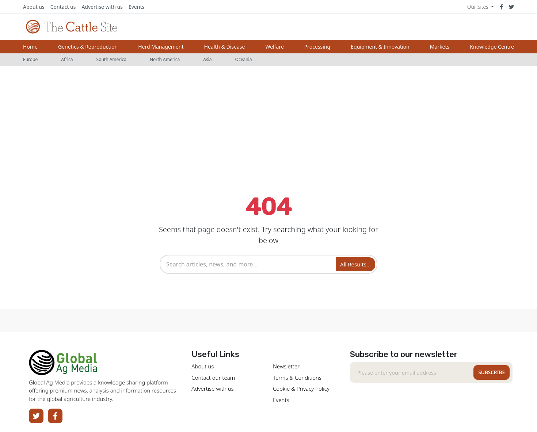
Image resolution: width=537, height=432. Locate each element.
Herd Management (160, 46)
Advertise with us (102, 6)
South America (111, 59)
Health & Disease (224, 46)
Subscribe (491, 372)
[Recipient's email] (413, 372)
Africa (67, 59)
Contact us (63, 6)
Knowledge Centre (492, 46)
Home (30, 46)
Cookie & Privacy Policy (301, 388)
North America (165, 59)
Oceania (243, 59)
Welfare (274, 46)
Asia (207, 59)
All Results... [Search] (355, 264)
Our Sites (478, 6)
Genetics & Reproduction (88, 46)
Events (136, 6)
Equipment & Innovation (380, 46)
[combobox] (248, 264)
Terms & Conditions (297, 377)
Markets (439, 46)
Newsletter (286, 366)
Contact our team (213, 377)
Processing (317, 46)
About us (34, 6)
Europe (30, 59)
